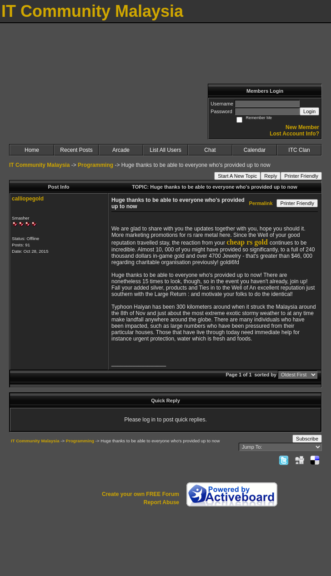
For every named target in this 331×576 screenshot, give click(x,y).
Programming (95, 165)
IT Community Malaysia (39, 165)
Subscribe (307, 438)
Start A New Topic (237, 176)
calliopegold (28, 198)
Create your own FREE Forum (140, 494)
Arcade (121, 150)
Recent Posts (76, 150)
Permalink (261, 203)
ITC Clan (299, 150)
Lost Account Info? (294, 133)
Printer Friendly (301, 176)
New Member (302, 127)
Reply (270, 176)
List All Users (165, 150)
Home (32, 150)
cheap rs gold (247, 242)
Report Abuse (161, 502)
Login (309, 111)
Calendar (255, 150)
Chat (210, 150)
